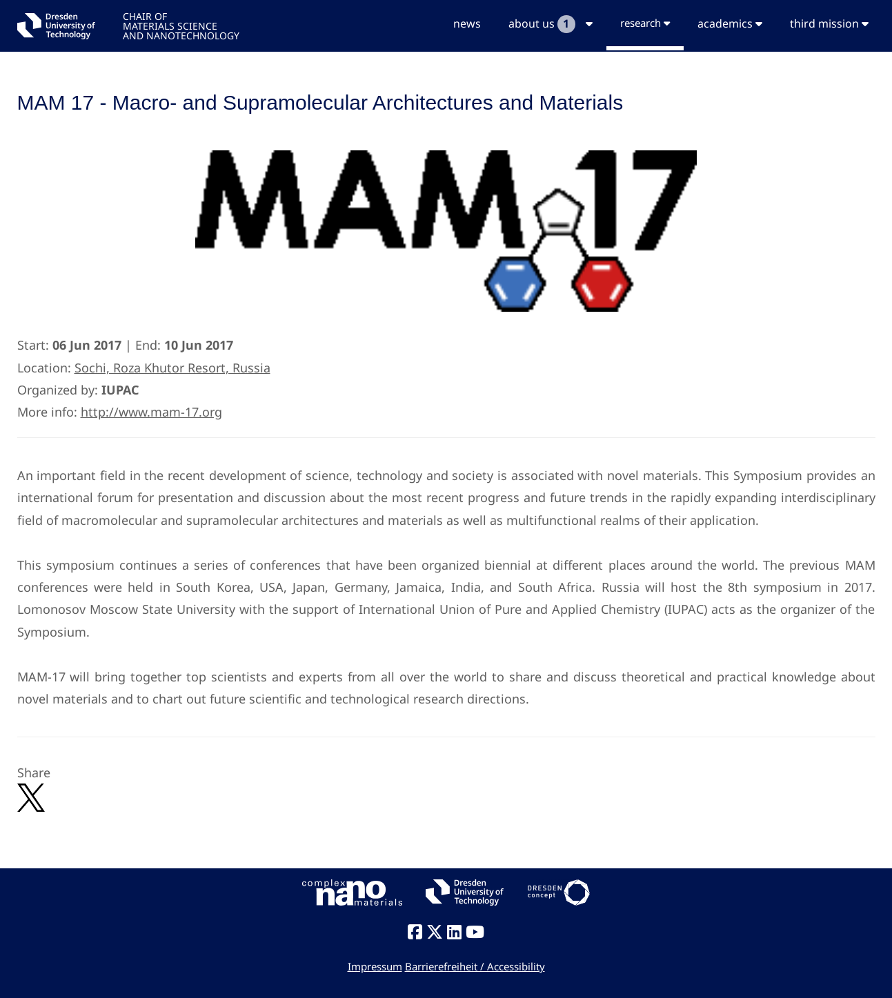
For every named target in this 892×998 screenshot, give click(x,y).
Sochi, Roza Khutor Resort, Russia (172, 367)
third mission (829, 23)
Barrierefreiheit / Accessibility (475, 966)
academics (729, 23)
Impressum (375, 966)
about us (550, 24)
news (467, 23)
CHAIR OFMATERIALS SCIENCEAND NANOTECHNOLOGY (181, 25)
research (645, 23)
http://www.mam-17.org (151, 411)
